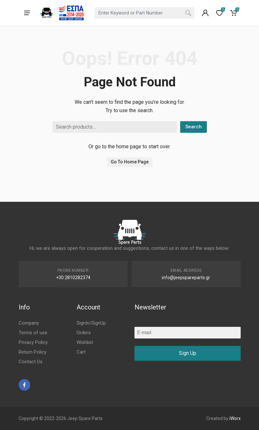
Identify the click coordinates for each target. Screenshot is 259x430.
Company (29, 323)
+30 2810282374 (73, 277)
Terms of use (33, 333)
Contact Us (30, 362)
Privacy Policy (33, 342)
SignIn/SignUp (91, 323)
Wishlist (85, 342)
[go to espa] (71, 13)
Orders (84, 333)
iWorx (235, 418)
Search (193, 127)
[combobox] (144, 13)
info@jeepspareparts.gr (186, 277)
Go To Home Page (130, 161)
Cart (81, 352)
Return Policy (32, 352)
